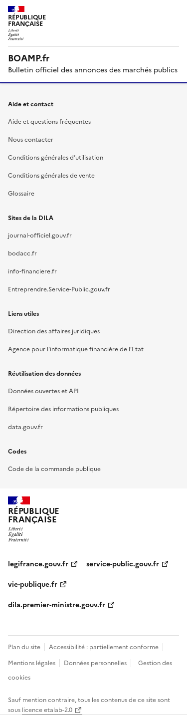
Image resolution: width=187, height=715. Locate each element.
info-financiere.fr (32, 271)
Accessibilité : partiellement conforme (104, 647)
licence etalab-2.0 (47, 710)
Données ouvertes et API (43, 391)
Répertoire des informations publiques (63, 409)
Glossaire (21, 193)
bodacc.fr (22, 253)
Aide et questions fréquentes (49, 121)
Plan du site (24, 647)
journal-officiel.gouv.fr (40, 235)
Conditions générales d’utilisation (55, 157)
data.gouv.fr (25, 427)
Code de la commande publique (54, 469)
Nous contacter (30, 139)
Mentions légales (31, 663)
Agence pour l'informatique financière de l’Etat (76, 349)
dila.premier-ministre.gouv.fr (56, 605)
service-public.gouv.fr (122, 564)
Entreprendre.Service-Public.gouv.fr (59, 289)
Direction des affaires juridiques (54, 331)
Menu (173, 12)
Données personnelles (95, 663)
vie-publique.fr (32, 584)
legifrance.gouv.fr (38, 564)
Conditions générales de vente (51, 175)
